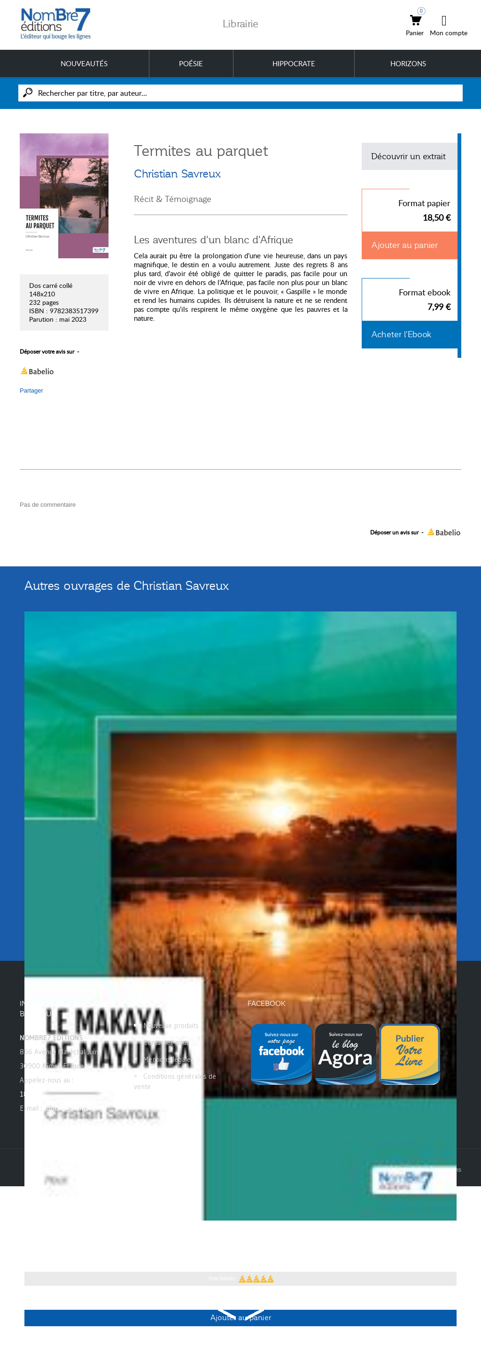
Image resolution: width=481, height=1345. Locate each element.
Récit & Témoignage (172, 199)
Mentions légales (168, 1059)
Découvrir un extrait (408, 156)
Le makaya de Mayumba (76, 1235)
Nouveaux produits (171, 1025)
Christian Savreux (177, 174)
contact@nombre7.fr (75, 1108)
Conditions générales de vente (175, 1081)
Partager (31, 390)
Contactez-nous (166, 1042)
